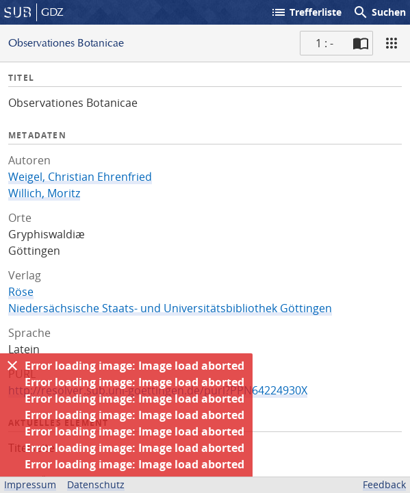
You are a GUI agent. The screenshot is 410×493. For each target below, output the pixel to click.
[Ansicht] (391, 43)
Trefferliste (306, 12)
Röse (21, 291)
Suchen (379, 12)
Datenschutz (96, 484)
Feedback (384, 484)
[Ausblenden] (12, 365)
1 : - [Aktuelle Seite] (324, 43)
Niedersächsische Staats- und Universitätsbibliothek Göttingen (170, 308)
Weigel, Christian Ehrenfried (80, 176)
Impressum (30, 484)
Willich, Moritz (44, 193)
